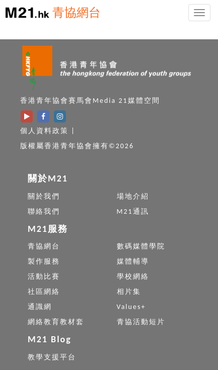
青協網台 (76, 12)
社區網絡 (44, 291)
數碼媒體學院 (141, 246)
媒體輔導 (133, 261)
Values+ (131, 306)
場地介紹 (133, 196)
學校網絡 (133, 276)
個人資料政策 (44, 131)
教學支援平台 (52, 357)
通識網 (40, 306)
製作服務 (44, 261)
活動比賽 (44, 276)
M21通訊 (133, 211)
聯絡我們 (44, 211)
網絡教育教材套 (56, 322)
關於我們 (44, 196)
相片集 (129, 291)
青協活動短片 (141, 322)
